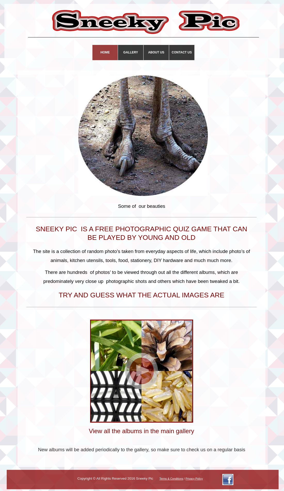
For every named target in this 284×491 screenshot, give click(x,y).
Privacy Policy (194, 478)
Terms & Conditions (171, 478)
